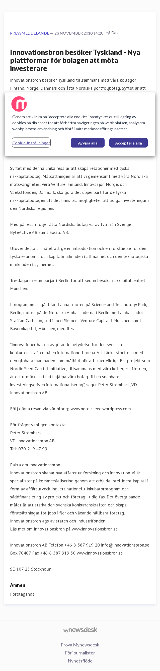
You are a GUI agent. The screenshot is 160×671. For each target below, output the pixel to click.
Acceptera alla (128, 143)
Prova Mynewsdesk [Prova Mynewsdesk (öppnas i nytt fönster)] (80, 644)
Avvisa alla (88, 143)
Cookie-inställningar (31, 142)
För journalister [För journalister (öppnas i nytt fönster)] (80, 652)
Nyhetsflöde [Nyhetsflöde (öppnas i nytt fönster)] (80, 660)
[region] (80, 124)
